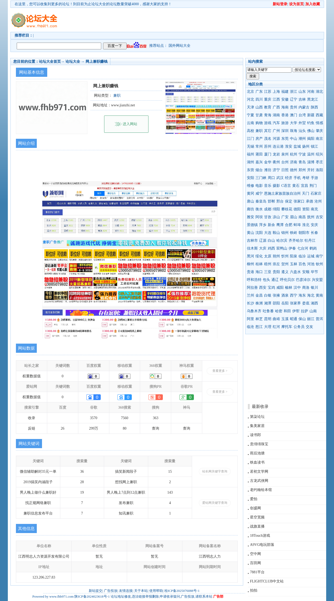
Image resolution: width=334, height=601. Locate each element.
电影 (259, 186)
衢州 (276, 162)
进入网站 (130, 124)
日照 (285, 170)
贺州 (285, 264)
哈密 (278, 311)
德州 (293, 170)
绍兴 (319, 154)
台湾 (302, 115)
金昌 (259, 295)
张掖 (276, 295)
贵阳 (276, 272)
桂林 (259, 264)
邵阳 (276, 303)
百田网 (255, 563)
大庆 (262, 248)
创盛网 (255, 508)
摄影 (276, 186)
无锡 (250, 146)
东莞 (285, 139)
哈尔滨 (281, 240)
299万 (93, 428)
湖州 (250, 162)
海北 (310, 295)
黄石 (296, 186)
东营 (250, 170)
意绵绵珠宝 (259, 444)
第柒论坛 (257, 417)
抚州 (310, 217)
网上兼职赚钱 (97, 61)
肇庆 (319, 131)
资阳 (305, 209)
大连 (267, 233)
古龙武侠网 (259, 481)
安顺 (305, 272)
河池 (310, 264)
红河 (276, 327)
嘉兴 (259, 162)
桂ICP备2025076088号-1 (182, 591)
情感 (319, 123)
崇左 (276, 264)
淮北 (305, 225)
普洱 (319, 319)
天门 (305, 193)
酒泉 (285, 295)
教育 (267, 107)
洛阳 (319, 170)
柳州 (250, 264)
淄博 (310, 162)
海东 (302, 295)
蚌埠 (297, 225)
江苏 (267, 92)
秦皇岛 (260, 201)
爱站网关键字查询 (214, 503)
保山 (302, 319)
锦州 (285, 233)
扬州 (305, 146)
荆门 (313, 186)
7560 (124, 418)
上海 (276, 92)
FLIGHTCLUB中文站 (267, 581)
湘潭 (267, 303)
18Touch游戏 (260, 536)
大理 (267, 327)
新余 (271, 225)
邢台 (280, 201)
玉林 (293, 264)
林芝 (259, 319)
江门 (250, 139)
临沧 (250, 327)
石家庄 (316, 193)
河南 (310, 92)
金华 (267, 162)
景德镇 (252, 225)
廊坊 (250, 209)
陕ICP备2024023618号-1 (92, 596)
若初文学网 (259, 471)
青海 (267, 115)
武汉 (280, 178)
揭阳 (310, 139)
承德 (309, 201)
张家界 (295, 303)
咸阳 (280, 288)
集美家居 (257, 426)
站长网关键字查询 (214, 471)
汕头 (302, 131)
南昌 (302, 217)
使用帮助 (156, 591)
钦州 (319, 264)
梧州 (267, 264)
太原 (267, 256)
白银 (267, 295)
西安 (262, 288)
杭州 (293, 154)
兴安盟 (317, 280)
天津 (250, 107)
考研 (305, 178)
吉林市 (252, 240)
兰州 (250, 295)
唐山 (250, 201)
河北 (250, 99)
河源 (276, 139)
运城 (310, 256)
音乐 (267, 186)
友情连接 (126, 591)
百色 (302, 264)
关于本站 (141, 591)
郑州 (302, 170)
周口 (271, 178)
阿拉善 (252, 288)
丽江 (310, 319)
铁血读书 (257, 462)
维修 (250, 186)
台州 (285, 162)
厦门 (267, 154)
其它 (267, 131)
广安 (285, 217)
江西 (276, 99)
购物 (259, 123)
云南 (250, 123)
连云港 (278, 146)
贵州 (293, 107)
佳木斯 (252, 248)
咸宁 (259, 193)
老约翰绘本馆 (261, 490)
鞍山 (276, 233)
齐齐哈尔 (296, 240)
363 (155, 418)
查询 (155, 428)
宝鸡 (271, 288)
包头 (266, 280)
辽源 (262, 240)
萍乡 (262, 225)
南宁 (319, 256)
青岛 (302, 162)
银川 (314, 288)
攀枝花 (286, 209)
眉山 (293, 217)
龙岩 (276, 154)
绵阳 (276, 209)
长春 (314, 233)
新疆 (310, 115)
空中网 (255, 554)
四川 (259, 99)
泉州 (285, 154)
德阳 (297, 209)
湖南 (276, 115)
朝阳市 (304, 233)
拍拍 (253, 590)
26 (62, 428)
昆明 (267, 319)
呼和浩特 (254, 280)
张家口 (299, 201)
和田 (287, 311)
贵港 (250, 272)
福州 (250, 154)
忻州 (285, 256)
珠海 (293, 131)
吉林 (302, 99)
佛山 (310, 131)
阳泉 (293, 256)
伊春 (292, 248)
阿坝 (259, 217)
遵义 (285, 272)
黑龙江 (312, 99)
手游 (314, 178)
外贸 (302, 123)
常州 (259, 146)
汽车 (276, 123)
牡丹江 (310, 240)
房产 (259, 139)
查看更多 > (220, 371)
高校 (250, 131)
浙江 (293, 92)
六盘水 (295, 272)
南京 (319, 139)
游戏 (267, 123)
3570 (93, 418)
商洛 (305, 288)
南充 (314, 209)
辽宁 (293, 99)
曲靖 (276, 319)
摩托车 (286, 327)
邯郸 (271, 201)
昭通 (293, 319)
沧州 (318, 201)
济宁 (276, 170)
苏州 (267, 146)
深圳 (285, 131)
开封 (310, 170)
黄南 (319, 295)
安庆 (314, 225)
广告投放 (110, 591)
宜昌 (304, 186)
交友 (309, 327)
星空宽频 (257, 517)
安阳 (250, 178)
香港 (285, 115)
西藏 (319, 115)
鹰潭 (280, 225)
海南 (285, 107)
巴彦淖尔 (303, 280)
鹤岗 (313, 248)
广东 (259, 92)
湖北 (319, 92)
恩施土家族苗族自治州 (282, 193)
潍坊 (267, 170)
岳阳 (285, 303)
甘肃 (259, 115)
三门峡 (260, 178)
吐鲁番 (268, 311)
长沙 (250, 303)
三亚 (267, 272)
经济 (288, 178)
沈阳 (259, 233)
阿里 (250, 319)
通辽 (275, 280)
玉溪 (285, 319)
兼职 (259, 131)
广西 (276, 107)
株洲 (259, 303)
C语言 (286, 186)
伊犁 (296, 311)
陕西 (314, 107)
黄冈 (250, 193)
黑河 (250, 256)
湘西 (314, 303)
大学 (293, 123)
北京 (250, 92)
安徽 (285, 99)
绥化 (259, 256)
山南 (313, 311)
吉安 (319, 217)
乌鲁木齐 (254, 311)
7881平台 (257, 572)
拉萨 (304, 311)
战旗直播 (257, 526)
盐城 (297, 146)
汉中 (297, 288)
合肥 (288, 225)
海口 (259, 272)
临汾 (302, 256)
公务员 (299, 327)
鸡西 (271, 248)
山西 (259, 107)
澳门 (293, 115)
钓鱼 (310, 123)
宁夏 (250, 115)
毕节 (314, 272)
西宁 (293, 295)
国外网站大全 (179, 46)
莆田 (259, 154)
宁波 (302, 154)
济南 (293, 162)
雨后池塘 (257, 453)
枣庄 (319, 162)
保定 (288, 201)
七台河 (302, 248)
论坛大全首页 (50, 61)
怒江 (259, 327)
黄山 (250, 233)
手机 (297, 178)
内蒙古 (304, 107)
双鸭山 (281, 248)
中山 (293, 139)
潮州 (302, 139)
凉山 (276, 217)
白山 (271, 240)
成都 (267, 209)
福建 (285, 92)
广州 (276, 131)
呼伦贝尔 (287, 280)
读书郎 (255, 435)
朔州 (276, 256)
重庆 (267, 99)
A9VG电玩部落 (262, 545)
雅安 (250, 217)
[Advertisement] (197, 20)
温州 (310, 154)
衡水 (259, 209)
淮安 (288, 146)
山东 (302, 92)
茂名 (267, 139)
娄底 (305, 303)
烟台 (259, 170)
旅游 (285, 123)
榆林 (288, 288)
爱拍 (253, 499)
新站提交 (95, 591)
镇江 (314, 146)
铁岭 (293, 233)
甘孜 (267, 217)
